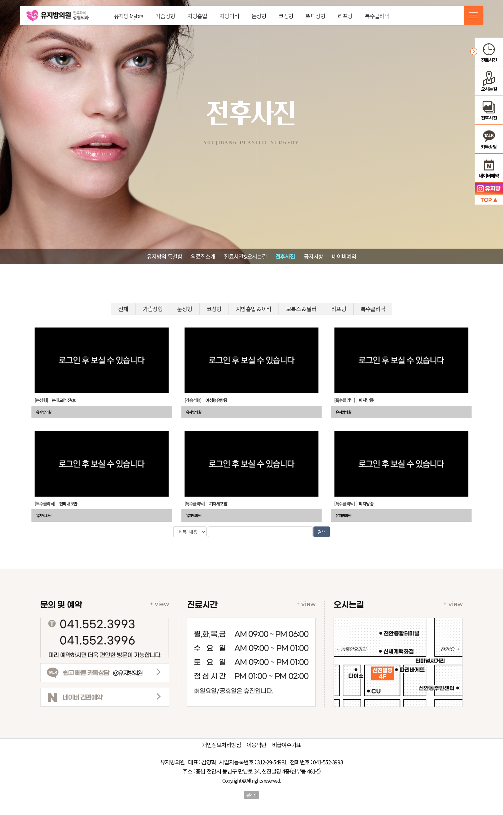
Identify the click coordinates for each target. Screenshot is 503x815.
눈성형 (259, 16)
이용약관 (256, 745)
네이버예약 (344, 256)
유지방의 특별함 (164, 256)
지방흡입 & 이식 (253, 309)
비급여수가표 (286, 745)
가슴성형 (165, 16)
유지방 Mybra (128, 16)
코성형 (286, 16)
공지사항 (313, 256)
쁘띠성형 (315, 16)
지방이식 (229, 16)
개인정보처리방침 (221, 745)
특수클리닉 (377, 16)
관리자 (251, 795)
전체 (123, 309)
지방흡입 (197, 16)
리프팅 (345, 16)
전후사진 (285, 256)
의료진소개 (203, 256)
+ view (159, 604)
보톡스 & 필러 (301, 309)
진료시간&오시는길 (245, 256)
